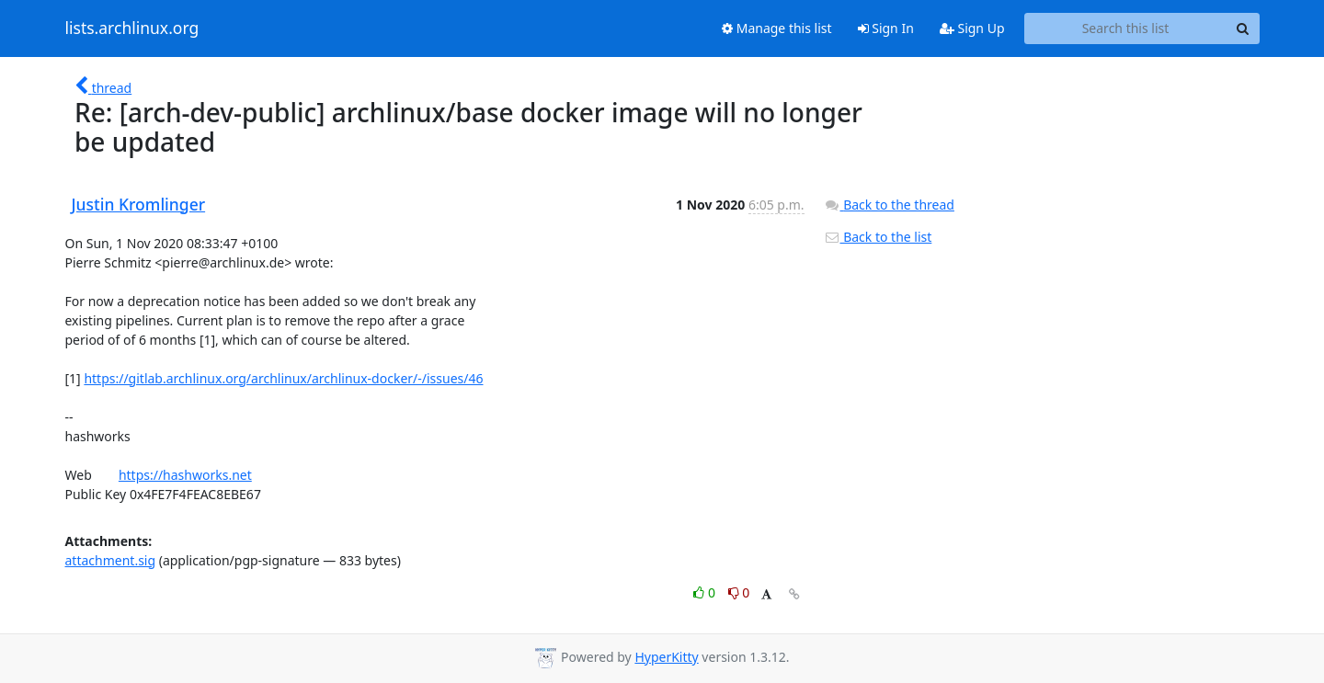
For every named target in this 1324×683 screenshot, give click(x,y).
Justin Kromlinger (139, 204)
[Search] (1243, 28)
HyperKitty (666, 657)
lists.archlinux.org (132, 28)
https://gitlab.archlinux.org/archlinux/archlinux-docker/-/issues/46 (283, 378)
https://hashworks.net (185, 475)
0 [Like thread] (705, 592)
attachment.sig (110, 560)
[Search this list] (1125, 28)
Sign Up (972, 28)
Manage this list (777, 28)
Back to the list (878, 236)
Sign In (886, 28)
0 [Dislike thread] (739, 592)
